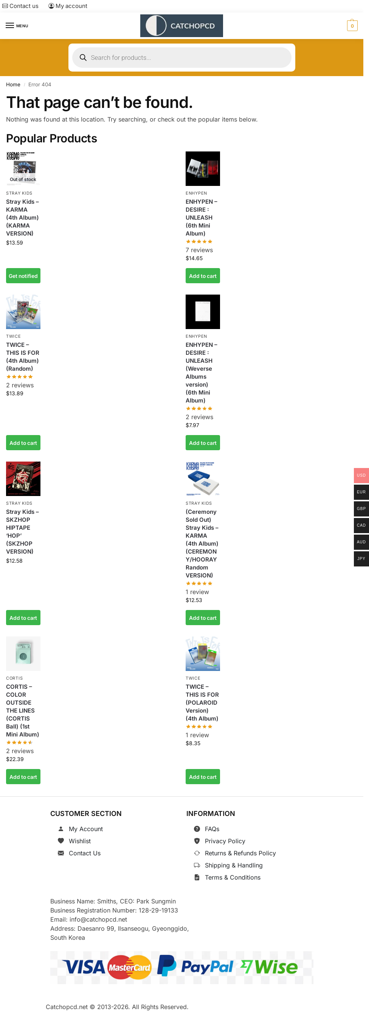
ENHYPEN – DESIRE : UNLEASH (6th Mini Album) (201, 217)
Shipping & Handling (234, 865)
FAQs (212, 829)
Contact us (20, 5)
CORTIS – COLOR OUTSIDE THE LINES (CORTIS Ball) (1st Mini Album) (22, 710)
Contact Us (85, 853)
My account (67, 5)
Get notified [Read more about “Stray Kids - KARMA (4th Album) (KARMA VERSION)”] (23, 276)
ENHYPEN (196, 193)
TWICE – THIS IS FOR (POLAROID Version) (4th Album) (202, 702)
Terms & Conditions (232, 877)
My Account (86, 829)
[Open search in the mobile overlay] (181, 58)
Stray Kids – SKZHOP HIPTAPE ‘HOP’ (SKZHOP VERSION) (22, 531)
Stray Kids (19, 193)
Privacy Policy (225, 841)
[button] (351, 25)
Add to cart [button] (202, 276)
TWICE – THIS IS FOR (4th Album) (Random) (22, 356)
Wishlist (80, 841)
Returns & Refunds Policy (240, 853)
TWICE (13, 336)
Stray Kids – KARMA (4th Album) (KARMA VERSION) (22, 217)
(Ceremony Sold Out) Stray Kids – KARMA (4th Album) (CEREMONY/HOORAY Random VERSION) (202, 543)
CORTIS (14, 678)
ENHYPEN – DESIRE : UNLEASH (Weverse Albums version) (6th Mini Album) (201, 372)
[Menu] (17, 25)
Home (13, 84)
